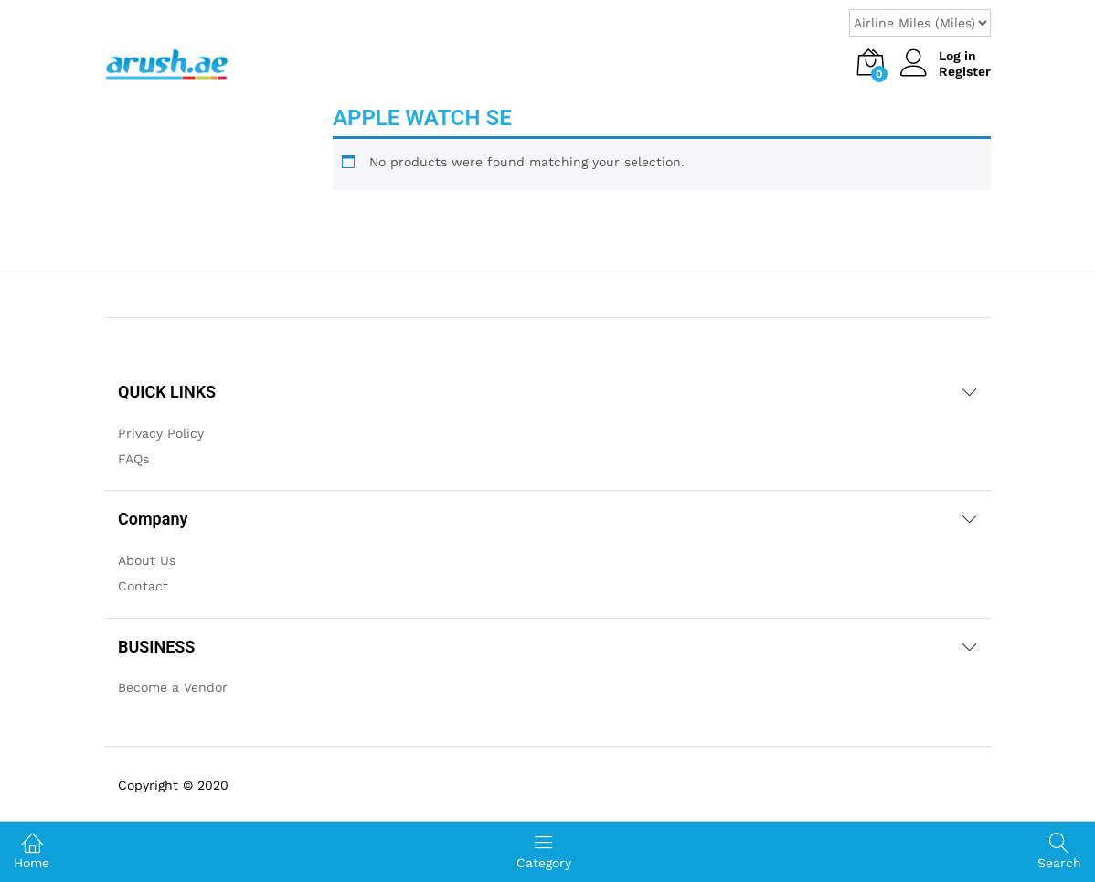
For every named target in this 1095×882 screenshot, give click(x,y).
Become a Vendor (173, 687)
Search (1059, 851)
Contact (143, 586)
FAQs (133, 459)
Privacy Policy (161, 433)
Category (543, 850)
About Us (146, 560)
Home (31, 850)
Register (965, 71)
